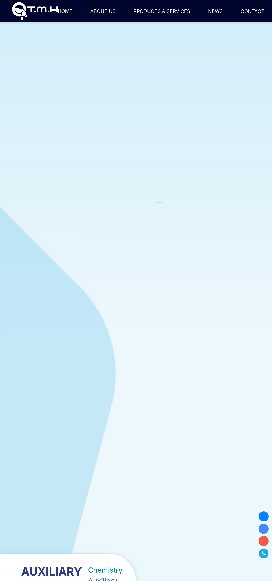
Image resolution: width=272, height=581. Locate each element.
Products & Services (162, 11)
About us (103, 11)
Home (65, 11)
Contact (252, 11)
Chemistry (105, 570)
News (215, 11)
